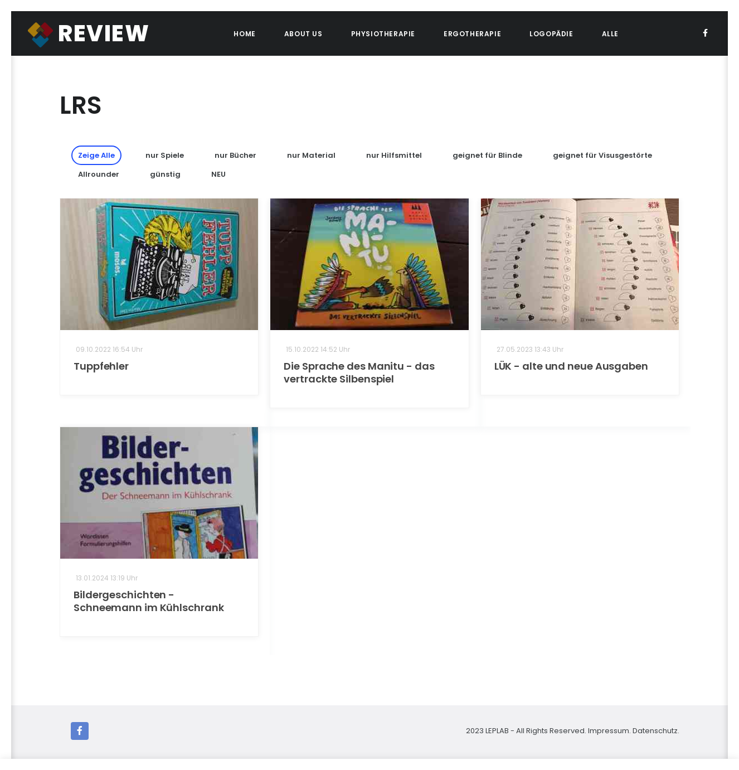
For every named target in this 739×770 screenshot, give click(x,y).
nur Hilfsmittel (394, 155)
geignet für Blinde (487, 155)
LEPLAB (498, 730)
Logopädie (551, 33)
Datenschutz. (656, 730)
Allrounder (98, 174)
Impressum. (609, 730)
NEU (218, 174)
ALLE (610, 33)
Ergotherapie (472, 33)
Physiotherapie (383, 33)
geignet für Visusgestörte (602, 155)
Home (244, 33)
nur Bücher (235, 155)
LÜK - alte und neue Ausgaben (571, 366)
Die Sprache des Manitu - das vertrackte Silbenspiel (359, 372)
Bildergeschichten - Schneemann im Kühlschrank (149, 601)
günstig (165, 174)
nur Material (311, 155)
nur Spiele (164, 155)
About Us (303, 33)
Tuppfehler (101, 366)
